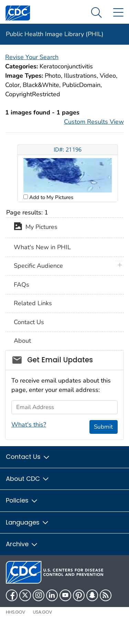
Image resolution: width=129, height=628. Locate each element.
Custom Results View (94, 122)
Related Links (33, 303)
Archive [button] (22, 544)
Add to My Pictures (50, 197)
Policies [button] (22, 500)
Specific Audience (38, 266)
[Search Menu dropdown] (96, 13)
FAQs (21, 284)
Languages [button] (27, 522)
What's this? (28, 424)
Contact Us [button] (28, 456)
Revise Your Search (31, 57)
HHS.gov (15, 612)
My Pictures (35, 227)
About (22, 341)
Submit (103, 427)
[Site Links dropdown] (118, 13)
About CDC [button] (28, 478)
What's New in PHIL (42, 247)
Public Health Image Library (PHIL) (55, 34)
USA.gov (42, 612)
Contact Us (29, 322)
